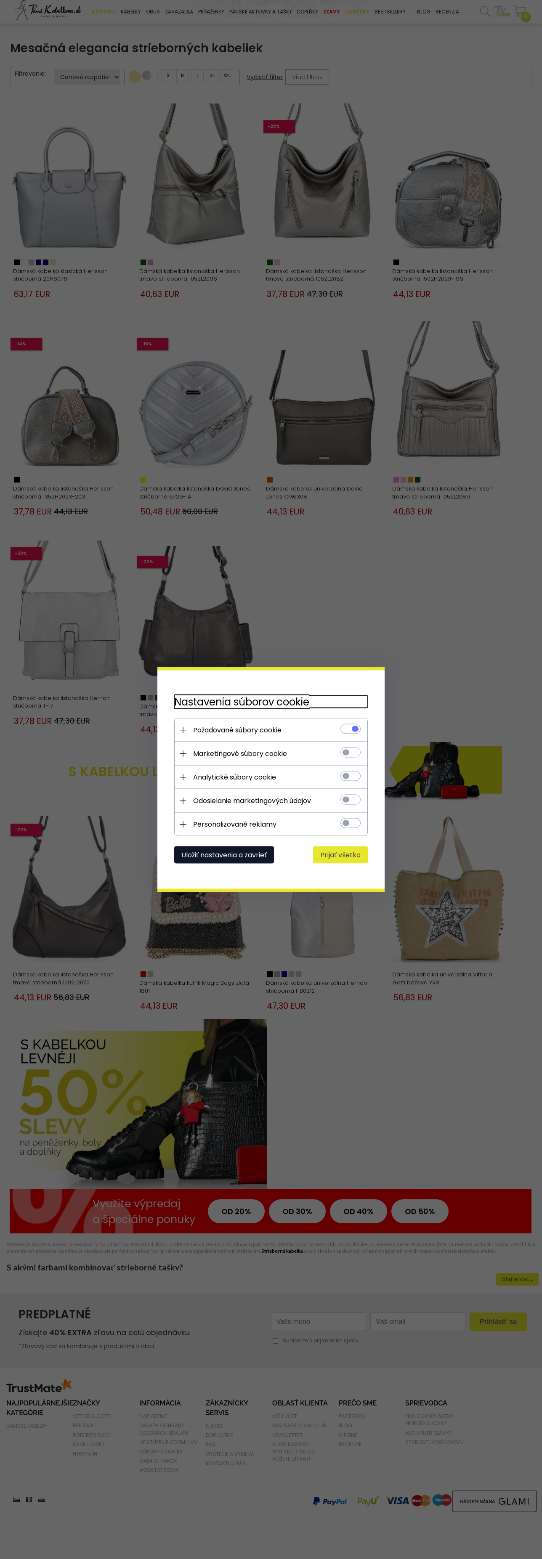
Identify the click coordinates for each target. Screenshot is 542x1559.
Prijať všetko (340, 855)
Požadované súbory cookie (237, 730)
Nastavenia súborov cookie (241, 702)
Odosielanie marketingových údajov (252, 801)
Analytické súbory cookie (234, 777)
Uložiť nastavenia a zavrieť (224, 855)
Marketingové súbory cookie (240, 753)
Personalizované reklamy (234, 824)
